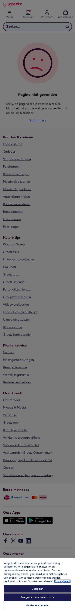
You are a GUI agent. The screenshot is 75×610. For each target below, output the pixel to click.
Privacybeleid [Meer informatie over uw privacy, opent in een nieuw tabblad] (62, 581)
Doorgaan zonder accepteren (37, 597)
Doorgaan (37, 588)
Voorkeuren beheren (37, 605)
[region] (37, 583)
